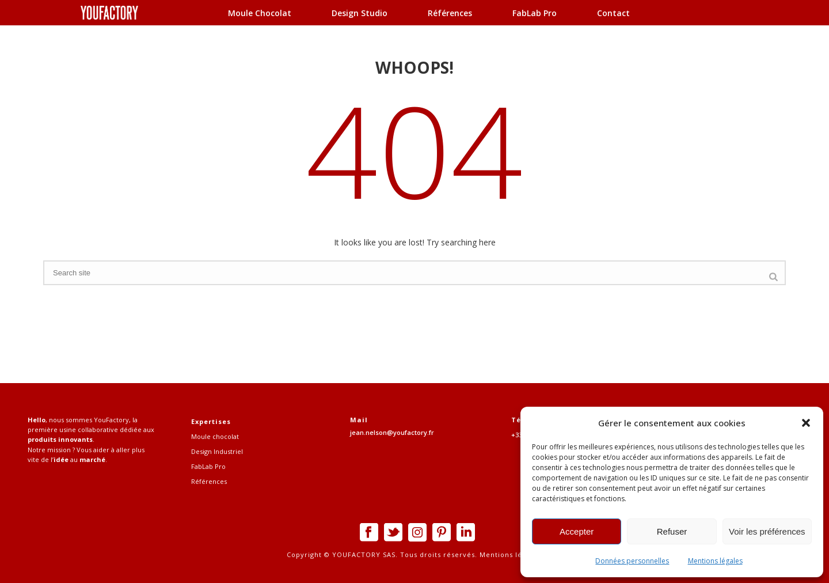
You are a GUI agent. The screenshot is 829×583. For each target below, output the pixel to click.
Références (450, 12)
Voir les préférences (767, 531)
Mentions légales (715, 561)
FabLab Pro (534, 12)
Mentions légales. (510, 554)
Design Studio (359, 12)
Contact (613, 12)
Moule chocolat (259, 12)
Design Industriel (217, 451)
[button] (806, 423)
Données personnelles (632, 561)
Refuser (672, 531)
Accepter (577, 531)
